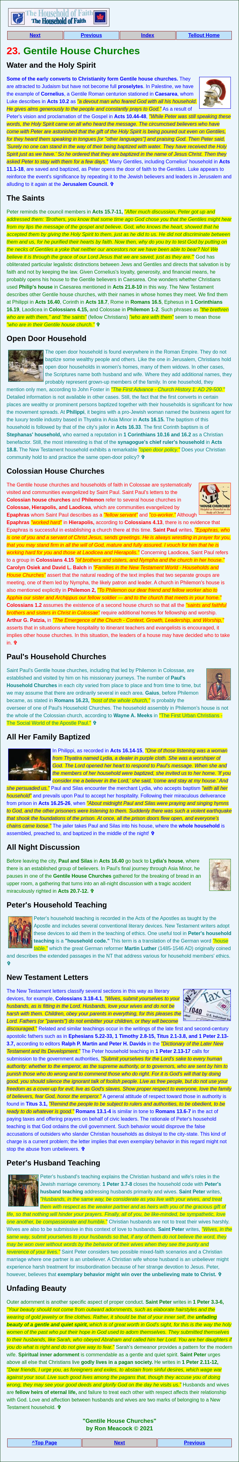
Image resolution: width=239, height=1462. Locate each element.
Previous (91, 35)
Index (147, 35)
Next (34, 35)
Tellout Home (204, 35)
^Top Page (44, 1442)
